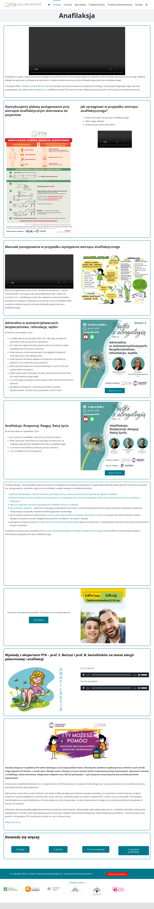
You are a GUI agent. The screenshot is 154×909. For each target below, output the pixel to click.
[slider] (111, 674)
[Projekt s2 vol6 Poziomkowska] (115, 320)
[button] (146, 4)
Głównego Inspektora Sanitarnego (87, 530)
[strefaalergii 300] (32, 887)
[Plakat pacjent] (39, 131)
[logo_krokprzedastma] (119, 887)
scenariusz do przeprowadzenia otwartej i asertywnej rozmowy (74, 515)
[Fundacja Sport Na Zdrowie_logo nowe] (75, 887)
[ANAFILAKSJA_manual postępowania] (115, 255)
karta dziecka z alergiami (21, 508)
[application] (115, 674)
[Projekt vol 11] (115, 402)
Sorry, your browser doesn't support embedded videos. (77, 51)
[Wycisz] (139, 675)
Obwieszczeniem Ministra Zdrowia (37, 86)
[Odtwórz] (84, 675)
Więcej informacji (13, 822)
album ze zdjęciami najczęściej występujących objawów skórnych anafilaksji (44, 504)
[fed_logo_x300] (11, 888)
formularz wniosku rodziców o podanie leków (57, 522)
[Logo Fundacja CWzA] (54, 887)
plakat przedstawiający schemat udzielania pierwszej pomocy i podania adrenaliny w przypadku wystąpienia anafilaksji (63, 494)
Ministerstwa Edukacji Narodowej (55, 530)
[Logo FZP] (97, 887)
